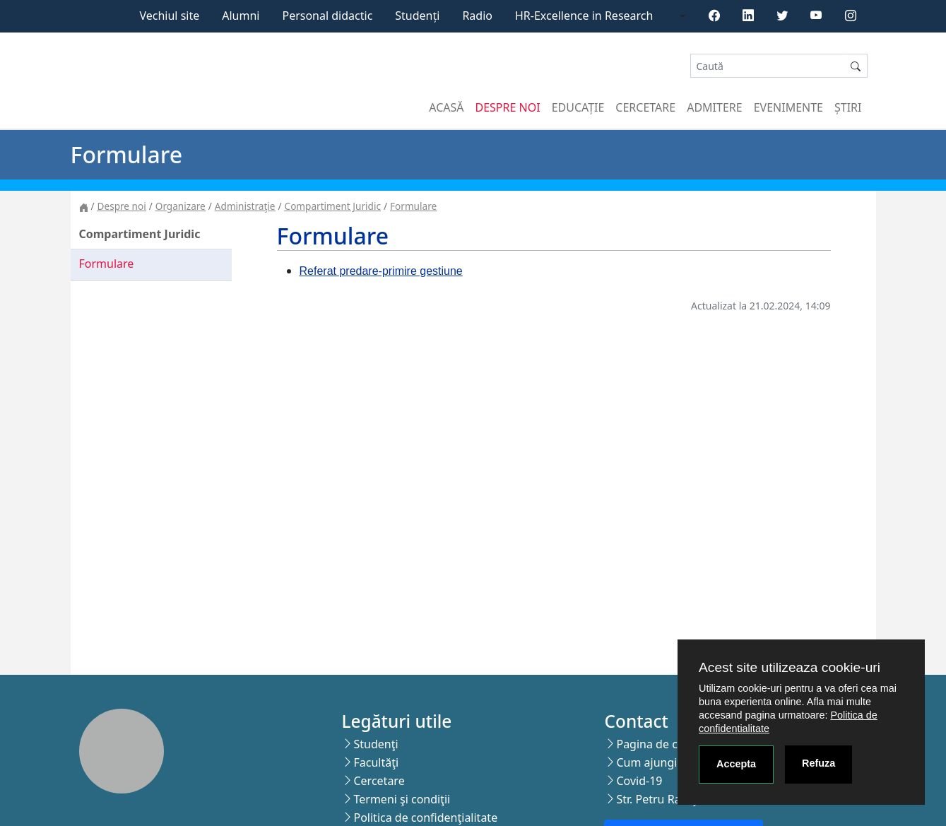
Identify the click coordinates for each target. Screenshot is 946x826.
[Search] (767, 66)
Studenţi (375, 744)
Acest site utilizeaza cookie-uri (789, 667)
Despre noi (507, 107)
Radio (477, 15)
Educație (578, 107)
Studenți (417, 15)
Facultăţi (375, 762)
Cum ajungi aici (656, 762)
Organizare (180, 206)
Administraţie (245, 206)
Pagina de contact (663, 744)
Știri (847, 107)
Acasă (446, 107)
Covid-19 (639, 781)
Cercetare (645, 107)
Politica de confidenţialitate (425, 817)
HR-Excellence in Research (584, 15)
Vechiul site (169, 15)
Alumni (240, 15)
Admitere (714, 107)
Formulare (413, 206)
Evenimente (788, 107)
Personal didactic (327, 15)
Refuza (818, 763)
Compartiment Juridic (333, 206)
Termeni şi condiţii (401, 799)
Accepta (736, 763)
